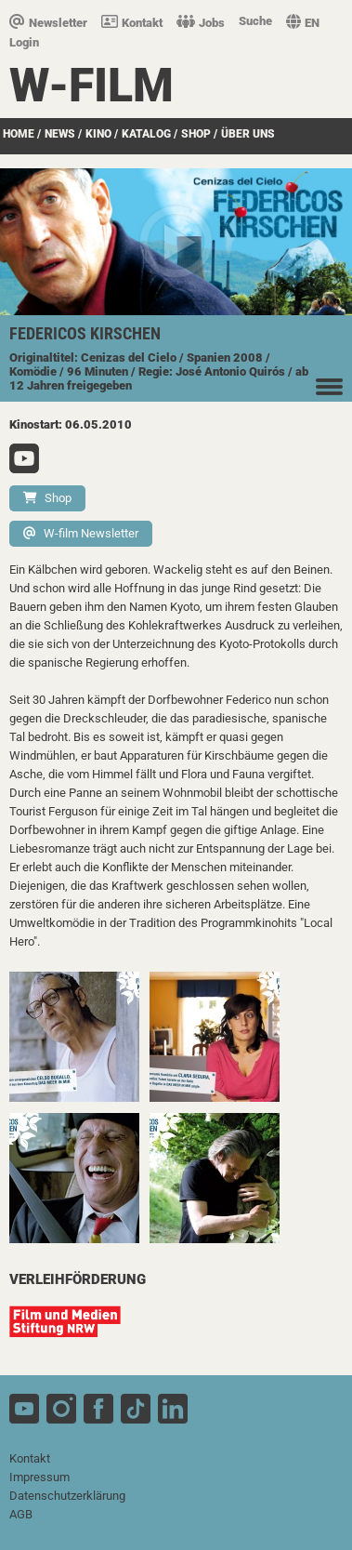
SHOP (196, 133)
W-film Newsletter (80, 533)
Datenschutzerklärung (67, 1496)
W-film (91, 86)
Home (18, 133)
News (60, 133)
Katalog (146, 133)
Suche (255, 21)
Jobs (200, 23)
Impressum (39, 1477)
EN (302, 23)
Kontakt (132, 23)
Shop (47, 498)
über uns (248, 133)
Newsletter (48, 23)
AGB (21, 1514)
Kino (98, 133)
